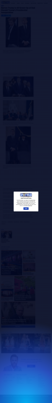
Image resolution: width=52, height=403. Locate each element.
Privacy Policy (19, 203)
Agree (26, 208)
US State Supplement (28, 205)
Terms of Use (32, 200)
